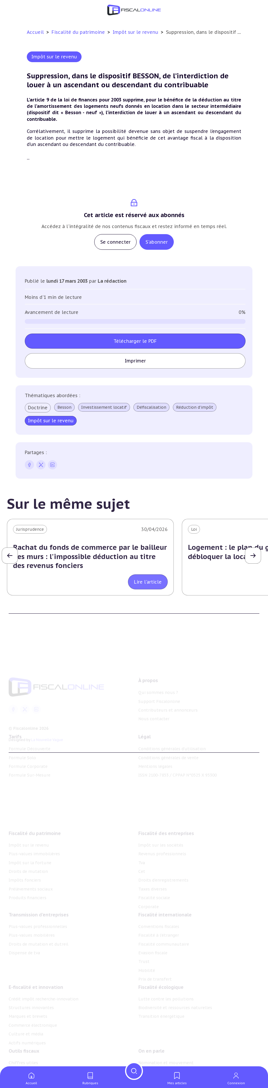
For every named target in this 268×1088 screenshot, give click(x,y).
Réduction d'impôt (194, 407)
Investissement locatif (104, 407)
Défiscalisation (151, 407)
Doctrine (38, 407)
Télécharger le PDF (135, 341)
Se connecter (115, 242)
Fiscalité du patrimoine (79, 32)
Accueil (35, 32)
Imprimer (135, 361)
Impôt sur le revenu (136, 32)
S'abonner (157, 242)
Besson (64, 407)
